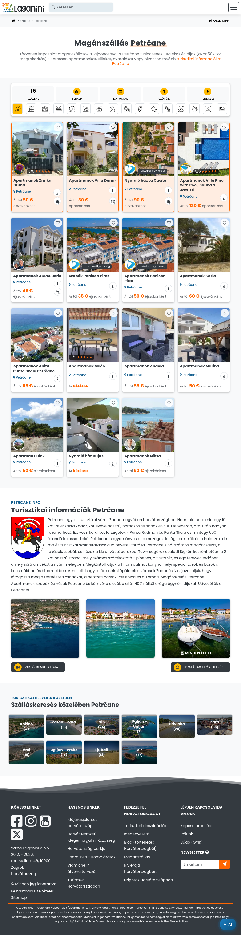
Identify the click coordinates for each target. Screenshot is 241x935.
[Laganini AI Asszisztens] (228, 924)
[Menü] (233, 7)
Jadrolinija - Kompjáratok (92, 857)
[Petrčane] (45, 628)
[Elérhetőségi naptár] (57, 201)
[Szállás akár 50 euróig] (194, 108)
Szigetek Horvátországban (148, 880)
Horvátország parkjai (87, 848)
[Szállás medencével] (126, 108)
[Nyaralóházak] (45, 108)
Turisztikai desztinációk (145, 825)
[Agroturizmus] (99, 108)
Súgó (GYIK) (192, 842)
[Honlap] (13, 21)
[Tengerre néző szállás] (181, 108)
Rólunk (187, 834)
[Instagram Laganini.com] (30, 821)
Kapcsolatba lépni (198, 825)
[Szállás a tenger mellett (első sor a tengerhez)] (113, 108)
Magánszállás (137, 857)
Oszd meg (219, 21)
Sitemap (19, 897)
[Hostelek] (222, 108)
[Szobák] (58, 108)
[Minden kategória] (17, 108)
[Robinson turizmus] (85, 108)
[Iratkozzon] (224, 864)
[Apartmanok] (31, 108)
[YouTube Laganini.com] (45, 821)
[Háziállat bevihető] (167, 108)
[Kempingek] (208, 108)
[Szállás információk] (57, 192)
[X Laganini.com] (17, 834)
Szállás (25, 21)
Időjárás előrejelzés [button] (199, 667)
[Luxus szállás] (154, 108)
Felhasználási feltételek (32, 891)
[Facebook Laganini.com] (16, 821)
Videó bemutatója (37, 667)
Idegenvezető (136, 834)
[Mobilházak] (72, 108)
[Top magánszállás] (140, 108)
